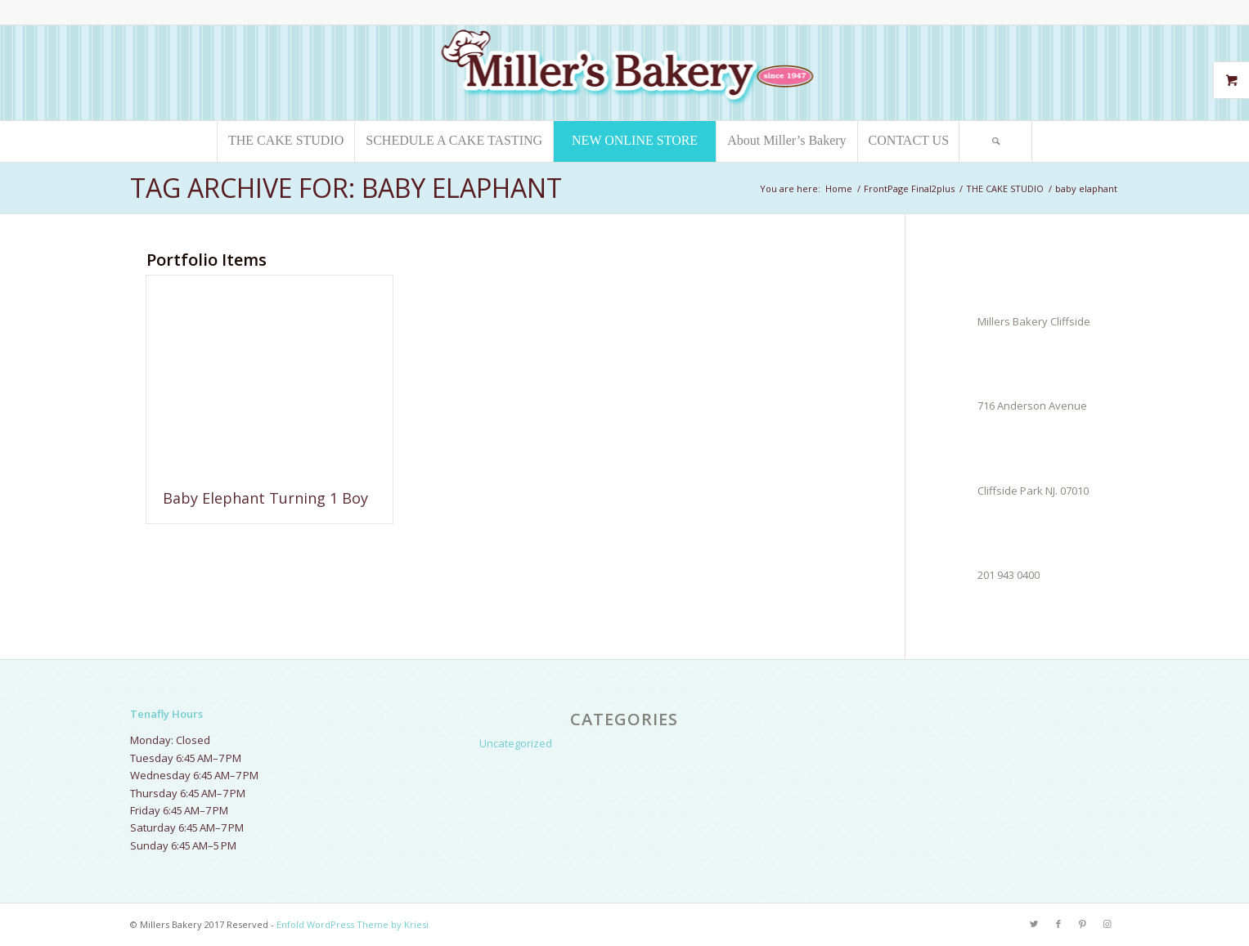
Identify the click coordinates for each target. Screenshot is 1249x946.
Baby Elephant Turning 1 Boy (265, 498)
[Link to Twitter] (1034, 924)
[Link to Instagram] (1107, 924)
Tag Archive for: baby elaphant (346, 187)
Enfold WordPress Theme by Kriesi (352, 924)
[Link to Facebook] (1058, 924)
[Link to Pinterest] (1083, 924)
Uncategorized (515, 743)
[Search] (995, 141)
